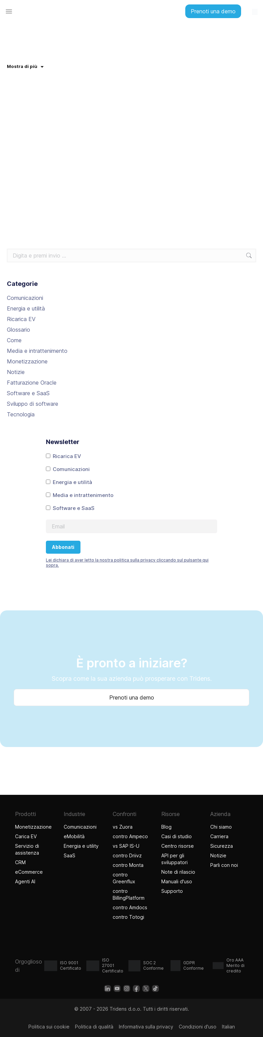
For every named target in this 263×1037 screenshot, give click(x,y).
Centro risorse (177, 846)
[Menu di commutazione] (8, 11)
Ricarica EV (21, 319)
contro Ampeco (130, 836)
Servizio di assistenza (27, 849)
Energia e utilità (26, 308)
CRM (20, 862)
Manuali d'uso (176, 881)
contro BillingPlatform (129, 894)
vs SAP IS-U (126, 846)
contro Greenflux (124, 878)
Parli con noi (224, 865)
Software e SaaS (28, 393)
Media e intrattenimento (37, 350)
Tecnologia (21, 414)
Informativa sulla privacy (146, 1026)
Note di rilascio (178, 872)
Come (14, 340)
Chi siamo (221, 827)
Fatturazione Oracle (32, 382)
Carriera (219, 836)
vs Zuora (123, 827)
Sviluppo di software (32, 403)
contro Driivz (127, 855)
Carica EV (26, 836)
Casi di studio (176, 836)
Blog (166, 827)
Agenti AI (26, 881)
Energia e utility (81, 846)
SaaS (69, 855)
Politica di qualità (94, 1026)
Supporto (172, 891)
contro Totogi (129, 917)
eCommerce (29, 872)
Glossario (18, 329)
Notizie (16, 372)
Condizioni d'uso (197, 1026)
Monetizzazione (27, 361)
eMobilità (74, 836)
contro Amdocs (130, 907)
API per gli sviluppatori (174, 859)
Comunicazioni (25, 297)
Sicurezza (221, 846)
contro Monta (128, 865)
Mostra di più (25, 66)
